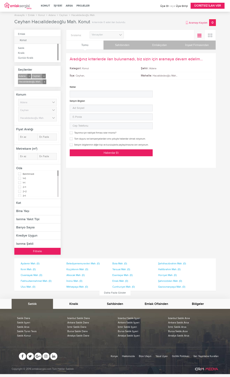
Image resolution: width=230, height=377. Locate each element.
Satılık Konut (24, 335)
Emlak (21, 34)
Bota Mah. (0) (119, 263)
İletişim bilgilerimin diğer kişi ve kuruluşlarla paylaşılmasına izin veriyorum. (111, 144)
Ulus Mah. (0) (28, 286)
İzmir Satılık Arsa (177, 326)
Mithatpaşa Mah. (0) (77, 286)
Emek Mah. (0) (120, 281)
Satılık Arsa (23, 326)
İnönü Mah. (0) (74, 281)
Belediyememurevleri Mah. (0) (83, 263)
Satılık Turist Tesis (27, 331)
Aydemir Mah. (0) (30, 263)
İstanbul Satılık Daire (78, 318)
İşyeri (58, 5)
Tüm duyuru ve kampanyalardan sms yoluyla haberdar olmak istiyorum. (110, 138)
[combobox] (107, 34)
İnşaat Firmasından (197, 45)
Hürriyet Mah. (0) (167, 275)
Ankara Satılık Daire (78, 322)
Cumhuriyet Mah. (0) (123, 286)
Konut (45, 5)
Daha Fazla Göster (115, 292)
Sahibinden (122, 45)
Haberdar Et (111, 153)
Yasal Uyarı (162, 356)
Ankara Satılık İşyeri (128, 322)
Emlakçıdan (159, 45)
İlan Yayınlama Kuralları (206, 356)
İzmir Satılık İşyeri (127, 326)
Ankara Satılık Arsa (178, 322)
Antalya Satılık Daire (78, 335)
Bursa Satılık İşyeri (128, 331)
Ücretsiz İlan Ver (207, 5)
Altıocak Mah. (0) (75, 275)
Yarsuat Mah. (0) (121, 269)
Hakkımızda (128, 356)
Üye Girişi (182, 6)
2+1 (24, 187)
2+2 (25, 191)
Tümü (84, 45)
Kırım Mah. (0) (28, 269)
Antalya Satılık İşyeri (129, 335)
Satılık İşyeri (23, 322)
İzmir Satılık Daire (76, 326)
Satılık (21, 48)
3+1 (24, 195)
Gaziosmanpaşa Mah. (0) (171, 286)
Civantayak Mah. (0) (31, 275)
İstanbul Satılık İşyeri (129, 318)
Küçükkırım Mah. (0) (77, 269)
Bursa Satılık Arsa (178, 331)
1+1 (24, 182)
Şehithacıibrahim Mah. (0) (172, 263)
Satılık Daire (23, 318)
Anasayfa (19, 15)
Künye (114, 356)
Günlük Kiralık (25, 57)
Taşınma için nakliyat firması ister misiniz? (95, 132)
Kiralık (21, 53)
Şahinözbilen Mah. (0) (170, 281)
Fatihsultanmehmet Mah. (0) (36, 281)
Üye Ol (164, 6)
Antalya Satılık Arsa (178, 335)
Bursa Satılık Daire (77, 331)
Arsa (69, 5)
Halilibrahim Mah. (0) (169, 269)
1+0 (24, 178)
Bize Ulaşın (145, 356)
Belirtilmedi (28, 174)
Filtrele (37, 251)
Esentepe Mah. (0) (122, 275)
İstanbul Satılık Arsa (179, 318)
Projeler (83, 5)
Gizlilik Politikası (180, 356)
